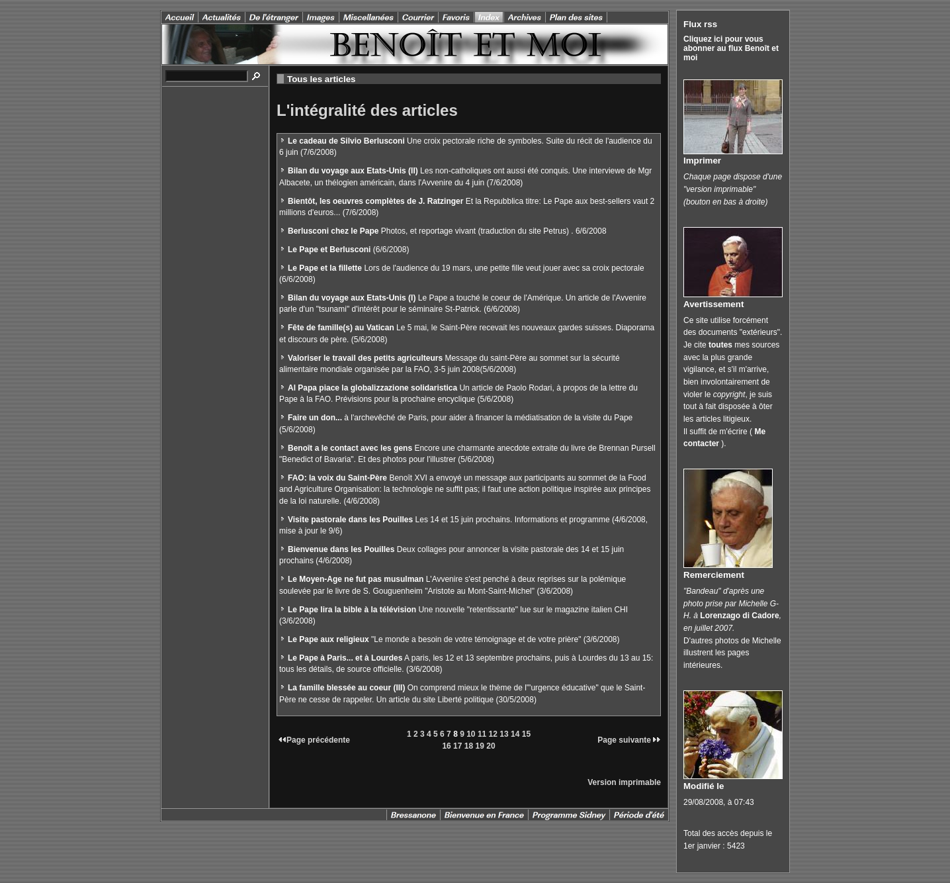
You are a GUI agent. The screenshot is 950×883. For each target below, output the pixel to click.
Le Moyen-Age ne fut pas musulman (355, 579)
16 (446, 746)
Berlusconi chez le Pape (333, 231)
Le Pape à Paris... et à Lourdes (345, 658)
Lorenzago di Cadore (739, 615)
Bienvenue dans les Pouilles (341, 549)
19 (480, 746)
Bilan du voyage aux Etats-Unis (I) (351, 297)
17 (457, 746)
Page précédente (313, 740)
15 (526, 734)
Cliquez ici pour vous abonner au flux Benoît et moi (731, 48)
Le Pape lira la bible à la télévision (352, 609)
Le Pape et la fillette (325, 268)
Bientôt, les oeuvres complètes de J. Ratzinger (375, 201)
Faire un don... (315, 417)
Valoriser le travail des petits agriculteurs (365, 358)
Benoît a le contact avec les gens (350, 448)
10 (470, 734)
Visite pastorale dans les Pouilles (350, 519)
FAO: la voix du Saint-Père (337, 478)
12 (493, 734)
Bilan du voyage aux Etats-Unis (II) (353, 170)
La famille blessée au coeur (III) (346, 687)
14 (515, 734)
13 (503, 734)
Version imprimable (624, 782)
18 (468, 746)
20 (490, 746)
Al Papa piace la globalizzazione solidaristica (372, 388)
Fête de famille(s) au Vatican (341, 327)
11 (482, 734)
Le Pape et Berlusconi (329, 249)
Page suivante (629, 740)
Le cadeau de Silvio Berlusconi (346, 141)
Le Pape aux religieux (328, 639)
